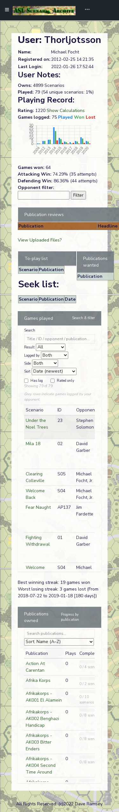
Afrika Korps (38, 680)
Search (29, 330)
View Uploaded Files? (40, 240)
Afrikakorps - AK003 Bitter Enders (39, 742)
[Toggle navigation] (85, 10)
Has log (36, 380)
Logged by (32, 355)
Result (29, 347)
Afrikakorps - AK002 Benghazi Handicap (42, 718)
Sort (27, 371)
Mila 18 (33, 444)
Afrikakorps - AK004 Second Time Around (41, 765)
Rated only (65, 380)
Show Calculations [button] (66, 111)
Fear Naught (38, 507)
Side (27, 363)
